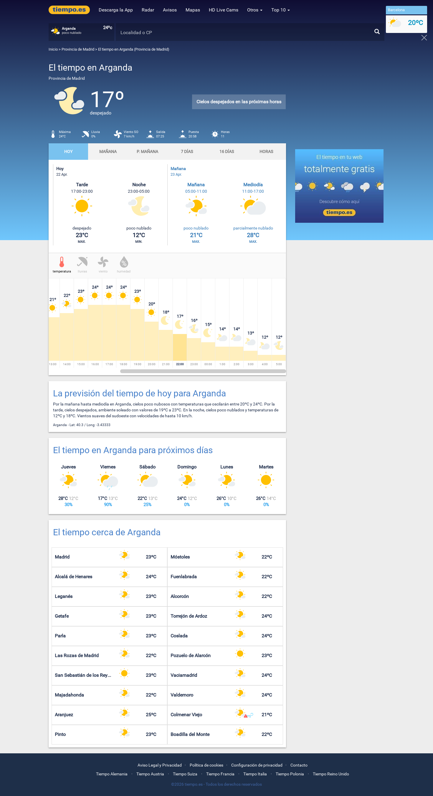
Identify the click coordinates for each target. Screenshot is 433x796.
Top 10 (280, 10)
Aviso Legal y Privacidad (160, 765)
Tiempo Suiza (185, 774)
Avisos (170, 10)
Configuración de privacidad (256, 765)
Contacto (299, 765)
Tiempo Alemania (112, 774)
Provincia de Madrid (78, 49)
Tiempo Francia (220, 774)
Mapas (193, 10)
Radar (148, 10)
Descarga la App (116, 10)
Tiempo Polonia (290, 774)
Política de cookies (206, 765)
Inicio (53, 49)
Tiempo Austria (150, 774)
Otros (254, 10)
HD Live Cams (223, 10)
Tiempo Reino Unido (331, 774)
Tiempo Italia (255, 774)
